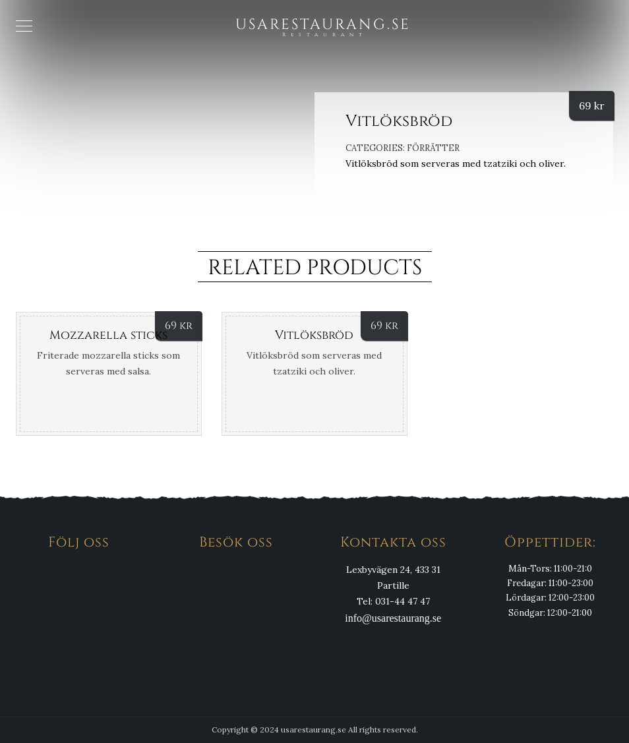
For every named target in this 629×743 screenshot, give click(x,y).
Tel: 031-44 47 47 (393, 601)
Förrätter (433, 148)
